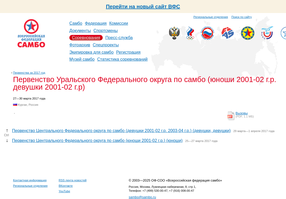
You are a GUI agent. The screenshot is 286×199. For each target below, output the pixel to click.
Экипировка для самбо (91, 52)
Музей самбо (82, 59)
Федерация (96, 23)
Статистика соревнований (122, 59)
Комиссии (118, 23)
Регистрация (128, 52)
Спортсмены (105, 30)
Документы (80, 30)
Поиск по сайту (242, 16)
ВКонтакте (66, 185)
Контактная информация (30, 180)
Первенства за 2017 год (29, 72)
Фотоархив (79, 45)
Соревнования (86, 37)
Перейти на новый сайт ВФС (143, 6)
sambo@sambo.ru (142, 197)
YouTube (64, 191)
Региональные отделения (210, 16)
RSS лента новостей (73, 180)
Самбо (75, 23)
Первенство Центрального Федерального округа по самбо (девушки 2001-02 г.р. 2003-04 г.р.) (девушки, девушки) (121, 130)
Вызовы (242, 113)
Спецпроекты (106, 45)
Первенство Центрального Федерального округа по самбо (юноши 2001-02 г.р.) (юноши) (97, 140)
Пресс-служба (119, 37)
